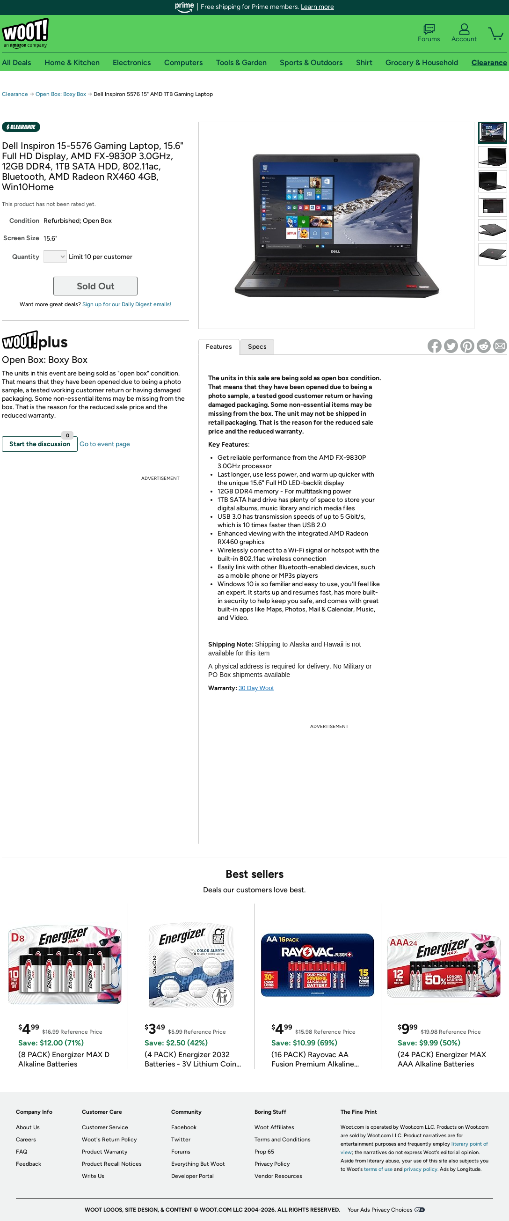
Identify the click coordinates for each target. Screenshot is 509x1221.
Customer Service (105, 1127)
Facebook (183, 1127)
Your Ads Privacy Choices (380, 1209)
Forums (429, 33)
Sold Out (96, 286)
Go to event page (105, 444)
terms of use (378, 1169)
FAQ (21, 1151)
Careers (26, 1139)
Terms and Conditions (282, 1139)
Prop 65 (264, 1151)
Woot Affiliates (274, 1127)
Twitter (180, 1139)
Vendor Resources (278, 1176)
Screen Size (21, 238)
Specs (257, 347)
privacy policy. (421, 1169)
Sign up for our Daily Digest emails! (127, 304)
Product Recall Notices (112, 1164)
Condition (24, 221)
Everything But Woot (198, 1164)
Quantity (25, 257)
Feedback (28, 1164)
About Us (28, 1127)
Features (219, 347)
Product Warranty (104, 1151)
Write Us (93, 1176)
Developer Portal (192, 1176)
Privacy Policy (272, 1164)
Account (464, 33)
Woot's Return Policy (109, 1139)
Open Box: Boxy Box (61, 94)
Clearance (15, 94)
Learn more (317, 7)
